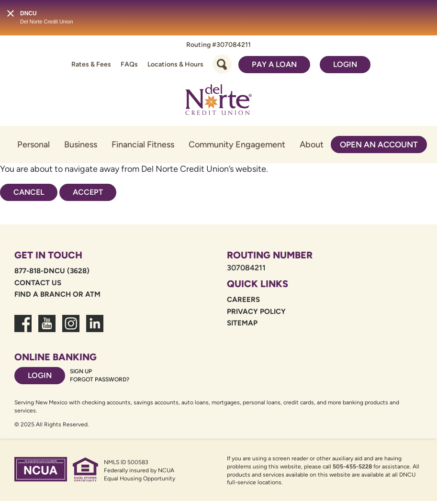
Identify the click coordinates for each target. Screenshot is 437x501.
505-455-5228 (352, 466)
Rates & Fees (91, 64)
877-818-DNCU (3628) (52, 271)
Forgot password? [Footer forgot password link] (99, 379)
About (312, 144)
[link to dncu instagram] (70, 329)
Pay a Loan (274, 64)
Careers (243, 299)
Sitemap (242, 323)
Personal (33, 144)
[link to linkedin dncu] (94, 329)
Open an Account (379, 144)
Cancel (28, 192)
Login (345, 64)
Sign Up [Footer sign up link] (81, 371)
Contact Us (37, 282)
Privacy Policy (256, 311)
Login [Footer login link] (40, 375)
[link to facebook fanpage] (23, 329)
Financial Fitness (143, 144)
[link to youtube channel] (47, 329)
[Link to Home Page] (218, 101)
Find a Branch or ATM (57, 294)
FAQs (129, 64)
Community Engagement (237, 144)
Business (80, 144)
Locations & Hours (175, 64)
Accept (88, 192)
